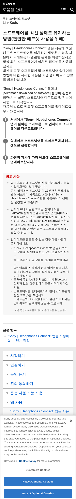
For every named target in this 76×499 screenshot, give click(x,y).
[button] (72, 10)
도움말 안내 (13, 10)
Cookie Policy (28, 462)
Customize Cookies (38, 471)
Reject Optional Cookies (38, 483)
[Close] (71, 422)
